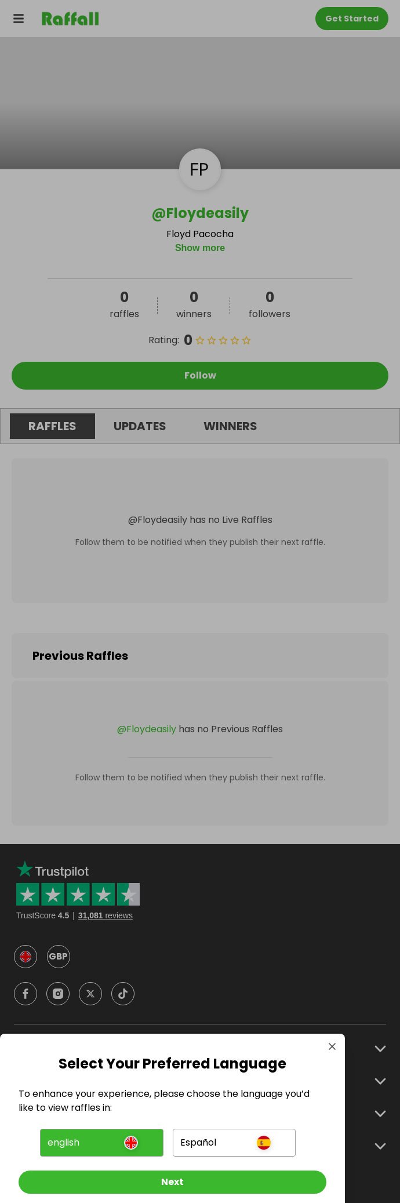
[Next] (172, 1182)
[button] (101, 1143)
